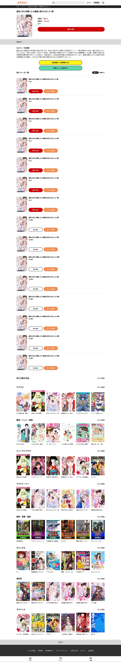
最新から (102, 72)
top (17, 6)
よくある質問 (31, 650)
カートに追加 (51, 91)
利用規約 (40, 650)
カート (60, 660)
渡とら (46, 19)
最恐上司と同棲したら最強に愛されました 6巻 (44, 178)
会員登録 (96, 2)
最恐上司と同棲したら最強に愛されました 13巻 (44, 316)
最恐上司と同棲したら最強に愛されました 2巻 (44, 99)
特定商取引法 (49, 650)
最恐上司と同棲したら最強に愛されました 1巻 (43, 79)
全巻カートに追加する (60, 68)
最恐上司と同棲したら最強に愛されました (39, 6)
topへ (60, 642)
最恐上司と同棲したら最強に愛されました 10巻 (44, 257)
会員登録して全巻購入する (60, 62)
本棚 (91, 660)
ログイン (89, 2)
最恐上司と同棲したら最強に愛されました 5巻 (44, 158)
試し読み (35, 229)
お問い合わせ (74, 650)
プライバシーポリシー (62, 650)
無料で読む (71, 29)
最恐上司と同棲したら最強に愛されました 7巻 (44, 198)
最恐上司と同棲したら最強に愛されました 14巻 (44, 336)
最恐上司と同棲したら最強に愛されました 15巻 (44, 356)
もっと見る (101, 378)
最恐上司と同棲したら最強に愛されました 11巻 (44, 277)
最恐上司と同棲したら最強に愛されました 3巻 (44, 119)
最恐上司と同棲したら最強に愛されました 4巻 (44, 138)
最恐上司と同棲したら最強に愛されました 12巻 (44, 297)
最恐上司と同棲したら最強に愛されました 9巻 (44, 237)
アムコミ (46, 21)
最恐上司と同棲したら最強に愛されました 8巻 (44, 217)
